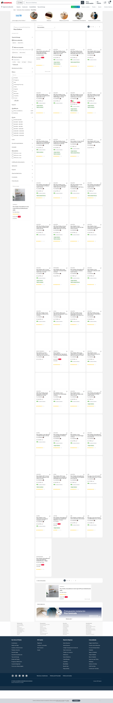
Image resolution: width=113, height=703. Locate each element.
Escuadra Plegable (66, 639)
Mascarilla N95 (19, 644)
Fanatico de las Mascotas (94, 658)
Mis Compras (40, 660)
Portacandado (42, 642)
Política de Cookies (67, 688)
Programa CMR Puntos (17, 674)
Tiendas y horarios (16, 662)
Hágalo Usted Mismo (93, 655)
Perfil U (41, 644)
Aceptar (76, 700)
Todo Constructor (67, 662)
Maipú (19, 62)
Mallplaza (91, 674)
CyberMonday (66, 671)
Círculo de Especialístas (94, 660)
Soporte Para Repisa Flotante (90, 639)
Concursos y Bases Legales (17, 678)
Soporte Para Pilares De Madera (45, 637)
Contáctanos (14, 655)
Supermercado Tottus (94, 671)
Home (14, 9)
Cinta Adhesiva (19, 640)
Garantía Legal (15, 665)
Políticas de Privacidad (55, 688)
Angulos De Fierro (66, 638)
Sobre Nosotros (66, 655)
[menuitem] (85, 7)
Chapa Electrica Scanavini (90, 646)
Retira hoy (15, 52)
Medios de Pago (15, 658)
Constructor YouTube (94, 681)
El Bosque (30, 62)
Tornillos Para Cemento (21, 641)
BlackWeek (65, 676)
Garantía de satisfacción (17, 667)
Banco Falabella (92, 669)
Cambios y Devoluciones (17, 660)
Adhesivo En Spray (43, 640)
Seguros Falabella (93, 665)
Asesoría (18, 7)
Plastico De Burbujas (43, 643)
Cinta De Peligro (65, 642)
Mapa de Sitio (66, 681)
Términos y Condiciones (42, 688)
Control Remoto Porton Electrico (91, 642)
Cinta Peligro (65, 640)
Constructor (25, 7)
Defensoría (65, 667)
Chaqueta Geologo (43, 646)
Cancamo (18, 645)
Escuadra (41, 639)
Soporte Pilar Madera (43, 641)
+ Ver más (16, 100)
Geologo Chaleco (65, 637)
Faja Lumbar (65, 646)
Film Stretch (88, 637)
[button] (54, 2)
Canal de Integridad (16, 676)
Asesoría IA (75, 7)
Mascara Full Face (66, 645)
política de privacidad (60, 700)
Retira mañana (22, 52)
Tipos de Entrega (41, 7)
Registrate (39, 655)
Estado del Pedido (16, 671)
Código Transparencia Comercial (70, 660)
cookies (67, 700)
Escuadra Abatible (20, 642)
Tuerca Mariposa (88, 645)
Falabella (91, 662)
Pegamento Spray (88, 638)
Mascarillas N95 (88, 640)
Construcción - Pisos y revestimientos (23, 9)
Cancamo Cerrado (43, 638)
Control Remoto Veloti (20, 643)
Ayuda (38, 662)
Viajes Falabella (92, 667)
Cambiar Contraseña (42, 658)
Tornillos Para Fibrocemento (90, 641)
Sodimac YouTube (93, 676)
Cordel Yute (65, 644)
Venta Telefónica (67, 669)
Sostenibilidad (32, 7)
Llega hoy (14, 42)
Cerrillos (14, 62)
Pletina (18, 639)
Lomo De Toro (65, 641)
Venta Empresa (66, 658)
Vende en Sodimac (108, 7)
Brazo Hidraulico (65, 643)
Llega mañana (20, 42)
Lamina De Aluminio (20, 638)
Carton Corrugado (20, 637)
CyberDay (65, 674)
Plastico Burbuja (88, 643)
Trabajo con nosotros (68, 665)
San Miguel (24, 62)
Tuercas (18, 646)
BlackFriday (65, 678)
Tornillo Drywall (88, 644)
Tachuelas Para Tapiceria (44, 645)
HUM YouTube (92, 678)
